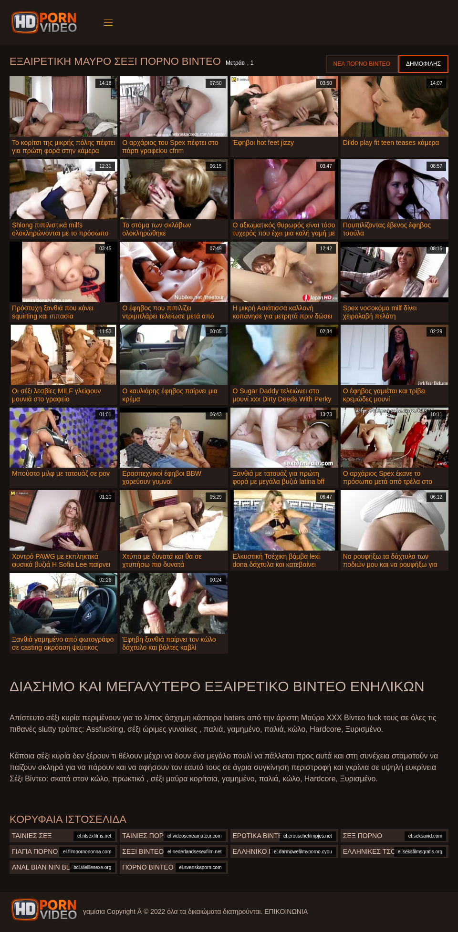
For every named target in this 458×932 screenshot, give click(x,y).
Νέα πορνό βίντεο (361, 64)
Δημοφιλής (423, 64)
